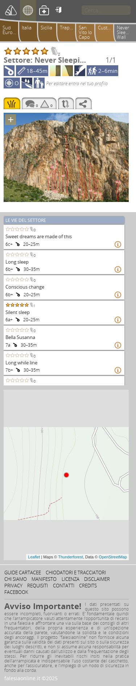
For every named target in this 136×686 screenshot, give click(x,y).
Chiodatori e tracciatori (76, 572)
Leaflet (34, 557)
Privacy (13, 585)
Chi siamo (15, 579)
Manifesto (44, 579)
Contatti (63, 585)
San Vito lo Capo (85, 32)
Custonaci (107, 27)
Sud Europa (10, 30)
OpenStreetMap (113, 557)
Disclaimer (97, 579)
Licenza (70, 579)
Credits (88, 585)
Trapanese (69, 27)
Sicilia (46, 27)
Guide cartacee (22, 572)
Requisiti (37, 585)
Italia (27, 27)
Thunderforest (70, 557)
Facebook (16, 592)
